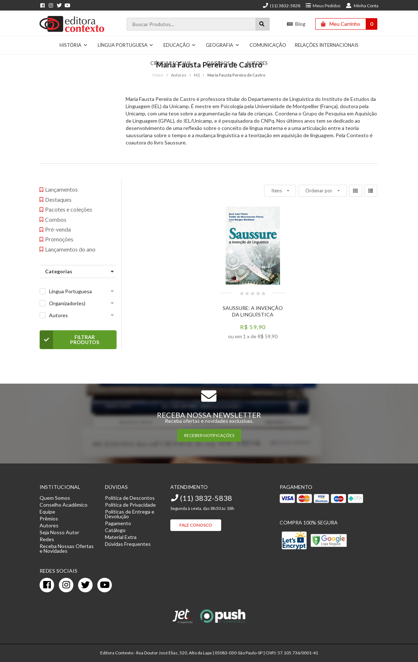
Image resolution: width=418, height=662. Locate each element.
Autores (257, 63)
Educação (179, 45)
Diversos (221, 63)
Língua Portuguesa (126, 45)
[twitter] (85, 585)
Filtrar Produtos (69, 340)
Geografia (222, 45)
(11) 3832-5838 (281, 5)
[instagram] (66, 585)
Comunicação (267, 45)
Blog (296, 24)
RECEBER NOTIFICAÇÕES (209, 435)
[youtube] (104, 585)
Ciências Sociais (173, 63)
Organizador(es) (67, 303)
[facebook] (47, 585)
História (74, 45)
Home (158, 75)
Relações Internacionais (326, 45)
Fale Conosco (195, 525)
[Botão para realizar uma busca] (262, 24)
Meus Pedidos (323, 5)
